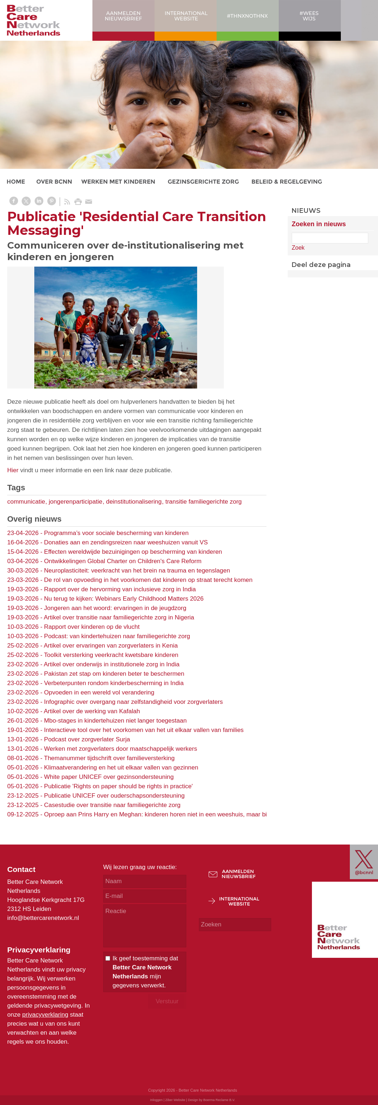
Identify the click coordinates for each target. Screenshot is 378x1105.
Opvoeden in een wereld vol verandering (99, 692)
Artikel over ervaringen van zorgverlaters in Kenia (111, 645)
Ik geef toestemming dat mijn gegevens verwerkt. (145, 972)
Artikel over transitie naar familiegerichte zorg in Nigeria (119, 617)
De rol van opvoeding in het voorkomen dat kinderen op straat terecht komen (148, 579)
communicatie (26, 501)
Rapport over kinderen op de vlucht (92, 626)
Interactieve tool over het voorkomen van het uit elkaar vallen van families (144, 730)
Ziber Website (175, 1100)
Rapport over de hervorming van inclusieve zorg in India (120, 589)
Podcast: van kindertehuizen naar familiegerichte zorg (117, 636)
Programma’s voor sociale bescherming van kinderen (116, 533)
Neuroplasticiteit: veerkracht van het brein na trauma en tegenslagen (137, 570)
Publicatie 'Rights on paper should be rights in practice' (118, 786)
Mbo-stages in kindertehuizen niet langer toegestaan (115, 720)
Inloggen (156, 1100)
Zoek (298, 248)
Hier (12, 470)
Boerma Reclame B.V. (219, 1100)
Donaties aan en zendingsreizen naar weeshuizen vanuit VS (126, 542)
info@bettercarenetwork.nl (43, 918)
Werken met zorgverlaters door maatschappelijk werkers (120, 748)
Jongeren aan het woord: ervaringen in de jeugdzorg (115, 608)
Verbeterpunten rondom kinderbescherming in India (114, 683)
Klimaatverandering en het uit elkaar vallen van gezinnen (121, 767)
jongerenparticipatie (75, 501)
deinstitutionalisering (134, 501)
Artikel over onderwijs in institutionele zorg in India (111, 664)
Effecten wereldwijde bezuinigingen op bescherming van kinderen (133, 551)
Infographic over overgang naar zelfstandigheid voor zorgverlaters (133, 701)
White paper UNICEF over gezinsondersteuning (109, 776)
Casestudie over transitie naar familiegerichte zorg (112, 805)
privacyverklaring (45, 1014)
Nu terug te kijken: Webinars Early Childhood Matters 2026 (124, 598)
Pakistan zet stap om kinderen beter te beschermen (114, 673)
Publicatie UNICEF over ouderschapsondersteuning (114, 795)
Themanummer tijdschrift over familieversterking (109, 758)
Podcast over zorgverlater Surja (87, 739)
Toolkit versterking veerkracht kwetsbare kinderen (111, 655)
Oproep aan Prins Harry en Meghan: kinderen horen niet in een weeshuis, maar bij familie (166, 814)
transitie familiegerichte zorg (203, 501)
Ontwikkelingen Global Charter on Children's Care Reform (122, 561)
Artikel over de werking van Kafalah (92, 711)
